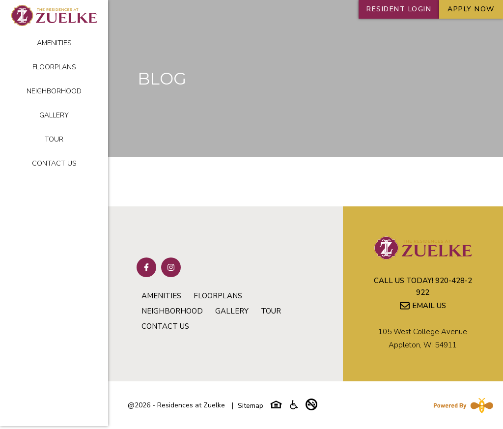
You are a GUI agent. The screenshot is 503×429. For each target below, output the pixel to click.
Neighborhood (54, 91)
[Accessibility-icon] (294, 406)
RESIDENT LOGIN (398, 9)
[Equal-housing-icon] (276, 406)
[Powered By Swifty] (461, 405)
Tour (54, 139)
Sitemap (250, 405)
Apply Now (471, 9)
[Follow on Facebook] (146, 267)
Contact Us (54, 163)
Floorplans (54, 67)
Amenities (54, 43)
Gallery (54, 115)
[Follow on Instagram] (171, 267)
